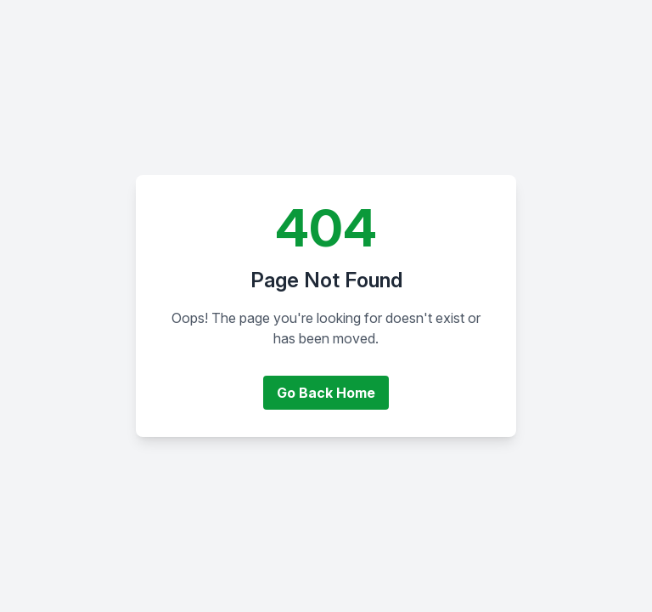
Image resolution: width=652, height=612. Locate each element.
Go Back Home (326, 392)
